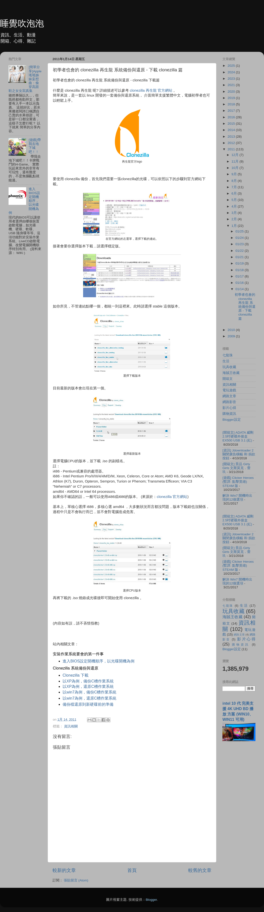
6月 (234, 193)
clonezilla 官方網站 (172, 497)
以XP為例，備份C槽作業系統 (88, 681)
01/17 (240, 276)
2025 (232, 65)
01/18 (240, 270)
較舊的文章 (199, 870)
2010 (232, 330)
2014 (232, 130)
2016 (232, 117)
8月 (234, 181)
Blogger (151, 899)
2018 (232, 104)
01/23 (240, 244)
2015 (232, 123)
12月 (235, 155)
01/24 (240, 238)
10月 (235, 168)
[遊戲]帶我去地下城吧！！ (35, 146)
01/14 (240, 289)
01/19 (240, 263)
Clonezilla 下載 (75, 675)
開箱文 (227, 379)
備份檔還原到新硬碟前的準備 (88, 704)
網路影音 (229, 402)
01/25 (240, 231)
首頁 (132, 870)
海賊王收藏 (231, 373)
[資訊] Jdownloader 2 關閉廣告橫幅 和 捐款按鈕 (238, 454)
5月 (234, 200)
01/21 (240, 257)
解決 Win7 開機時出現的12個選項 (237, 497)
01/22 (240, 251)
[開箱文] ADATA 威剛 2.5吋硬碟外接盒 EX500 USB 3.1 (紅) (237, 436)
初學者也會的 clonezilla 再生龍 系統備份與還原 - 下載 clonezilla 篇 (245, 306)
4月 (234, 206)
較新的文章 (64, 870)
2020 (232, 91)
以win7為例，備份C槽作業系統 (89, 692)
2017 (232, 110)
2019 (232, 98)
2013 (232, 136)
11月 (235, 161)
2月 (234, 219)
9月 (234, 174)
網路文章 (229, 396)
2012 (232, 143)
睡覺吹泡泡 (22, 23)
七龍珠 (227, 355)
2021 (232, 85)
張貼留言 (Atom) (76, 880)
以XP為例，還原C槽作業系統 (88, 686)
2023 (232, 78)
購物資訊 (229, 414)
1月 (234, 226)
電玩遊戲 (229, 390)
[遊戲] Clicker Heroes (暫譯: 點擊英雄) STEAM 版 (238, 481)
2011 (232, 149)
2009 (232, 336)
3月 (234, 213)
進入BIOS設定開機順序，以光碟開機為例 (98, 661)
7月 (234, 187)
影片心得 (229, 408)
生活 (225, 361)
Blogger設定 (231, 419)
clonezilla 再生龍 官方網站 (151, 90)
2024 (232, 72)
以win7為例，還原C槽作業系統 (89, 698)
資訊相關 (71, 726)
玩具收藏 (229, 367)
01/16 (240, 283)
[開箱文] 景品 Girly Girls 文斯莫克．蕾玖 (236, 468)
